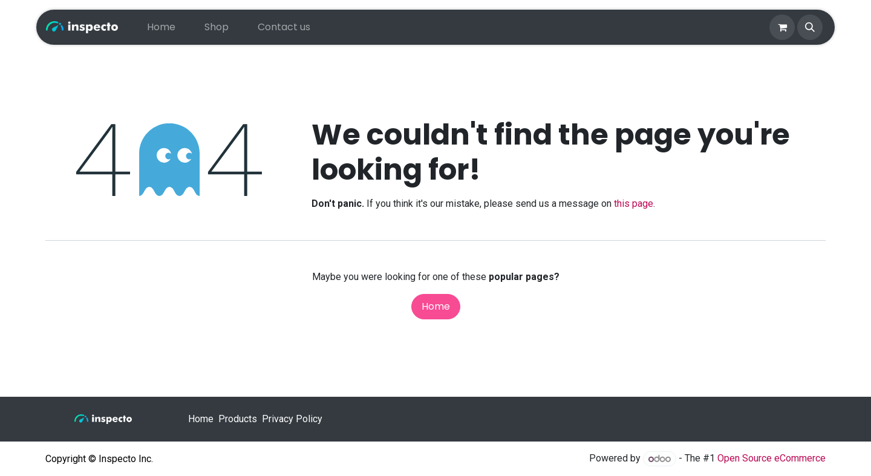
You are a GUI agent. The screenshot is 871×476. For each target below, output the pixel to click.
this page (633, 203)
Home (436, 306)
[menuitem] (161, 27)
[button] (810, 27)
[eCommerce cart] (782, 27)
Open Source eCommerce (771, 459)
